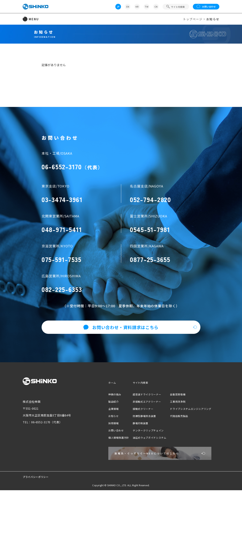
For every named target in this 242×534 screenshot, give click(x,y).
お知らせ (99, 450)
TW (146, 6)
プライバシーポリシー (38, 520)
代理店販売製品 (174, 450)
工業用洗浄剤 (173, 436)
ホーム (98, 417)
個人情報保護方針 (105, 472)
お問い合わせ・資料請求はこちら (121, 361)
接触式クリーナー (133, 443)
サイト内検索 (130, 417)
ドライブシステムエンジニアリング (187, 443)
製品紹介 (99, 436)
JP (118, 6)
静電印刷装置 (130, 457)
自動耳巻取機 (173, 428)
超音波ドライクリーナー (137, 428)
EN (127, 6)
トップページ (193, 19)
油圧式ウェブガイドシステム (140, 472)
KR (137, 6)
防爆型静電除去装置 (134, 450)
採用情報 (99, 457)
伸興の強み (101, 428)
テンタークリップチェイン (139, 464)
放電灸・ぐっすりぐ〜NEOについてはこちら (138, 492)
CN (155, 6)
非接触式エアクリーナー (137, 436)
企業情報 (99, 443)
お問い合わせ (206, 7)
